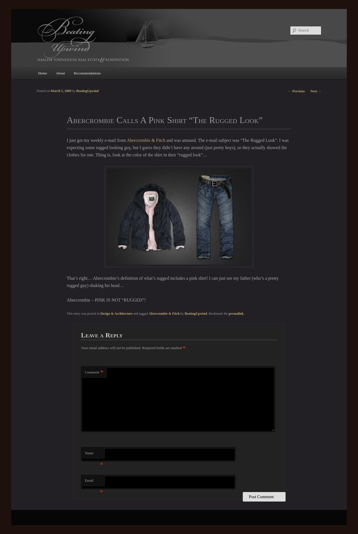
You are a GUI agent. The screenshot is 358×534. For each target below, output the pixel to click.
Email (94, 482)
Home (42, 73)
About (60, 73)
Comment (94, 372)
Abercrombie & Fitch (146, 140)
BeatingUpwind (196, 314)
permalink (236, 314)
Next (315, 91)
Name (94, 454)
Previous (296, 91)
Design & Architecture (116, 314)
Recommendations (87, 73)
